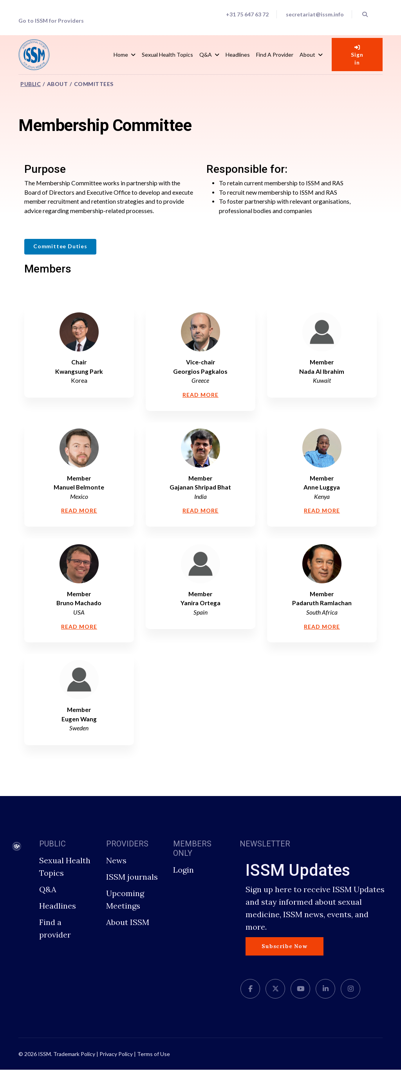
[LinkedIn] (325, 993)
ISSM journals (132, 881)
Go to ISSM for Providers (51, 21)
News (116, 865)
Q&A (205, 54)
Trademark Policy (74, 1058)
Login (183, 874)
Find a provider (55, 933)
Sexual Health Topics (167, 54)
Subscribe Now (284, 950)
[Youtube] (300, 993)
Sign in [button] (357, 55)
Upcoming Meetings (125, 904)
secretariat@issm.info (314, 14)
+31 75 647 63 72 (246, 14)
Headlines (238, 54)
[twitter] (275, 993)
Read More (200, 396)
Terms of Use (153, 1058)
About (307, 54)
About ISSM (127, 926)
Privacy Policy (116, 1058)
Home (121, 54)
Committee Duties (60, 247)
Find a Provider (274, 54)
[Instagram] (350, 993)
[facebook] (250, 993)
